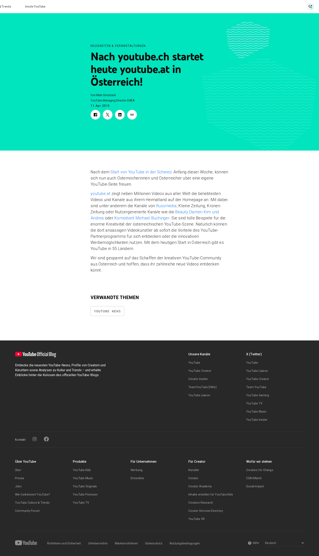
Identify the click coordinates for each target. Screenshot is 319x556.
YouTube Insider (257, 419)
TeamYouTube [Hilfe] (202, 387)
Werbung (136, 470)
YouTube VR (196, 519)
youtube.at (100, 193)
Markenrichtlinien (126, 543)
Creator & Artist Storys (126, 6)
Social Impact (255, 486)
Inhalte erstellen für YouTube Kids (210, 494)
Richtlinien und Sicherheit (64, 543)
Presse (19, 478)
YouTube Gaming (257, 395)
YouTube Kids (82, 470)
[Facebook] (46, 439)
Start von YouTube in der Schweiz (140, 172)
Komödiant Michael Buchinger (141, 218)
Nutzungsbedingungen (185, 543)
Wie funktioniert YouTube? (32, 494)
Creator (193, 478)
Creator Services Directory (205, 510)
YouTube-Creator (199, 370)
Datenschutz (153, 543)
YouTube (194, 362)
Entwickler (137, 478)
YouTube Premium (85, 494)
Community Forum (27, 510)
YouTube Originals (85, 486)
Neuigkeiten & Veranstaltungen (77, 6)
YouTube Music (256, 411)
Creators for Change (259, 470)
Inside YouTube (199, 6)
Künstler (193, 470)
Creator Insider (198, 379)
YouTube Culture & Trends (32, 502)
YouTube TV (254, 403)
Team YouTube (256, 387)
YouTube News (107, 311)
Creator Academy (200, 486)
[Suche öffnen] (310, 6)
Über (18, 470)
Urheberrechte (98, 543)
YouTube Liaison (199, 395)
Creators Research (200, 502)
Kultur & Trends (165, 6)
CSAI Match (254, 478)
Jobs (18, 486)
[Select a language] (284, 543)
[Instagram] (34, 439)
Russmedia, (166, 205)
